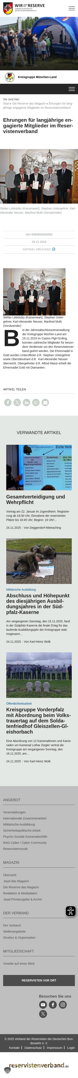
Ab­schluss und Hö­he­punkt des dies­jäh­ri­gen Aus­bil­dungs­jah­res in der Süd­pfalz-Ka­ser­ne (37, 604)
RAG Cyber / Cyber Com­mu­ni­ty (25, 842)
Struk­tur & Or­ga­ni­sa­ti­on (19, 937)
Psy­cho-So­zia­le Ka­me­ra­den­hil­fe (25, 836)
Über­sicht (9, 875)
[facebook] (53, 1005)
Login (71, 1047)
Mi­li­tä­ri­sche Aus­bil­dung (21, 589)
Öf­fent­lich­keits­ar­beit (19, 703)
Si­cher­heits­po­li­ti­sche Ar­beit (21, 830)
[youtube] (43, 1005)
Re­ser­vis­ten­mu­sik (15, 848)
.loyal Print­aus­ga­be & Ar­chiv (22, 899)
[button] (7, 402)
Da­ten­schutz (33, 1047)
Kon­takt (14, 1047)
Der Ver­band (12, 925)
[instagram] (63, 1005)
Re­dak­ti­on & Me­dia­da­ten (20, 893)
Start (6, 103)
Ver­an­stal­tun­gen (14, 812)
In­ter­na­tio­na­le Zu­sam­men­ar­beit (24, 818)
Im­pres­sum (54, 1047)
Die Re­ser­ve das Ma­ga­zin (29, 103)
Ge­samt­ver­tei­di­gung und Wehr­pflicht (35, 499)
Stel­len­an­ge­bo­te (14, 931)
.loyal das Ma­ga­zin (16, 881)
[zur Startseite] (39, 8)
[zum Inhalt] (39, 467)
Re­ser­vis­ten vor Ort (39, 980)
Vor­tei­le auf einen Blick (19, 963)
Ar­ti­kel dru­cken (37, 249)
